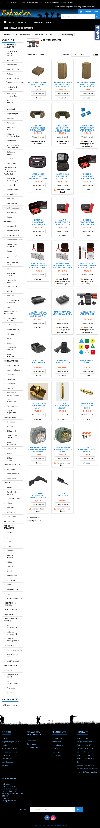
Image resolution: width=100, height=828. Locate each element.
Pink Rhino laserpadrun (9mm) (87, 406)
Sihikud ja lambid (11, 274)
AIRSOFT (8, 221)
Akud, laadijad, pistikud (13, 263)
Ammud (10, 426)
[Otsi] (80, 16)
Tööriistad (11, 384)
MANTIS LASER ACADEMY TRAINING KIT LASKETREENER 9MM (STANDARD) (87, 266)
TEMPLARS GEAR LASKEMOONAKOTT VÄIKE (62, 449)
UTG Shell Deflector (62, 494)
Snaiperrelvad (13, 235)
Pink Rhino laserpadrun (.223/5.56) (62, 406)
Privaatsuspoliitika (9, 752)
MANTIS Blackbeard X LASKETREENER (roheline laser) (87, 223)
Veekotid (10, 508)
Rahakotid (11, 512)
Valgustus (11, 379)
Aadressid (56, 748)
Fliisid (9, 542)
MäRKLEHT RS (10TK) (87, 361)
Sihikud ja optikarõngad (12, 179)
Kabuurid (10, 199)
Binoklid (10, 388)
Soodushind (7, 759)
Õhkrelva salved (10, 459)
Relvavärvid (11, 123)
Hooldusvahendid (14, 598)
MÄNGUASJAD (13, 661)
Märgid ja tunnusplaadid (13, 640)
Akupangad (12, 163)
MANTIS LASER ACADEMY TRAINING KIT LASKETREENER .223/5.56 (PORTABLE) (38, 267)
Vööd (9, 585)
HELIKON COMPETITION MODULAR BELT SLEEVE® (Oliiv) (62, 129)
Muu (8, 307)
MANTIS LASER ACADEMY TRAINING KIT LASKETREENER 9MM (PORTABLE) (62, 266)
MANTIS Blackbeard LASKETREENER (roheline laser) (38, 223)
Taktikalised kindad (12, 88)
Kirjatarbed (11, 141)
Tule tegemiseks (12, 400)
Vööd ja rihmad (10, 101)
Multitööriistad (13, 329)
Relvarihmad (12, 65)
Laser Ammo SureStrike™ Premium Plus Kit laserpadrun (38, 177)
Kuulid (9, 251)
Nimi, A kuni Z (81, 54)
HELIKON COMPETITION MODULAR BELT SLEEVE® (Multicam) (38, 130)
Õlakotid (10, 503)
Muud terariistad (11, 355)
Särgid (9, 532)
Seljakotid (11, 487)
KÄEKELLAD (9, 521)
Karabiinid (11, 118)
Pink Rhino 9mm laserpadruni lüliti (38, 406)
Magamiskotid (13, 365)
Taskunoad (11, 325)
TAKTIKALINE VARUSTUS (10, 46)
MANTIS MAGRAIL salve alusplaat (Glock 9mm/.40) (38, 314)
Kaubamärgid (10, 699)
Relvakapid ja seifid (12, 655)
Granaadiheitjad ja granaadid (13, 301)
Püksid (9, 546)
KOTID (7, 483)
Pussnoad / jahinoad (11, 319)
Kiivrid (9, 291)
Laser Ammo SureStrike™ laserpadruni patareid (87, 129)
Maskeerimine (13, 60)
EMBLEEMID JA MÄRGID (10, 620)
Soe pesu (11, 580)
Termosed (11, 688)
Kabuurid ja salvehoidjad (12, 95)
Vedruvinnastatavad (15, 240)
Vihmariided (12, 576)
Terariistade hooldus (11, 349)
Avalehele (8, 40)
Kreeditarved (57, 745)
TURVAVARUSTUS (12, 464)
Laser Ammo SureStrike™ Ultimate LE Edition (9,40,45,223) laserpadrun (62, 179)
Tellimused (56, 742)
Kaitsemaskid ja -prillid (12, 245)
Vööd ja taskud (13, 474)
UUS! (11, 22)
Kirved (9, 343)
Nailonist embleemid (12, 633)
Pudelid (10, 693)
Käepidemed (12, 203)
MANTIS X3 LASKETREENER (62, 361)
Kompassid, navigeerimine (13, 394)
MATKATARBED (11, 361)
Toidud (9, 670)
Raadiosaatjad (13, 69)
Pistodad (10, 338)
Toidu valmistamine (12, 682)
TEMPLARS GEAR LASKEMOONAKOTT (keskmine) (37, 449)
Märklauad (11, 449)
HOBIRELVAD (10, 417)
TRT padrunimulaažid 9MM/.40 (87, 449)
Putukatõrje (12, 406)
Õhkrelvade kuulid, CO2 (12, 436)
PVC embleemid (12, 626)
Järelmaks (31, 744)
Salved (9, 269)
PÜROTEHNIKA (10, 610)
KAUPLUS (50, 22)
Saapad (10, 551)
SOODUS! (21, 22)
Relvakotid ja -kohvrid (13, 493)
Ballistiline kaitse (11, 153)
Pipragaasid (12, 478)
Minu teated (57, 755)
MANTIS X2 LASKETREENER (37, 361)
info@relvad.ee (90, 772)
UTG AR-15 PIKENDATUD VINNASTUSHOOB (37, 495)
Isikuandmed (57, 738)
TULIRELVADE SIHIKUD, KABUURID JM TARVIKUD (10, 171)
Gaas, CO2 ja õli (12, 256)
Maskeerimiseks (13, 589)
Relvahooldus (12, 190)
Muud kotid (11, 517)
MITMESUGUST (11, 645)
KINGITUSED (9, 614)
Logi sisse (70, 7)
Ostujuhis (6, 755)
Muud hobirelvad (11, 443)
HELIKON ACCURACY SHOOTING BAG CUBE (38, 84)
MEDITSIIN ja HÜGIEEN (10, 604)
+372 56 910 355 (25, 2)
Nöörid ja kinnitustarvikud (13, 135)
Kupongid (56, 752)
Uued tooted (7, 762)
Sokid (9, 571)
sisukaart (5, 765)
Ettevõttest (36, 22)
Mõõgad (10, 334)
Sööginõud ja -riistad (13, 676)
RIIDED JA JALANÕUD (9, 527)
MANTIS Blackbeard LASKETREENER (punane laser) (87, 177)
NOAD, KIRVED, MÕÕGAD (10, 312)
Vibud (9, 453)
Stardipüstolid (12, 422)
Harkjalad (11, 185)
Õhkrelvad (11, 431)
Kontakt (5, 2)
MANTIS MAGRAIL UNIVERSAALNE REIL (62, 313)
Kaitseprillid (11, 74)
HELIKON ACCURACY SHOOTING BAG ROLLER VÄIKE (87, 84)
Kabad (9, 217)
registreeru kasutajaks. (88, 7)
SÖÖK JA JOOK (10, 666)
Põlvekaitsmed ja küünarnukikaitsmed (15, 80)
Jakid (9, 537)
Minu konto (59, 732)
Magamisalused (13, 370)
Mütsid (9, 562)
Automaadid (12, 226)
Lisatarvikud (12, 287)
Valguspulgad (12, 114)
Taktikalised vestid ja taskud (12, 53)
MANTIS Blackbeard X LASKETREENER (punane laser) (62, 223)
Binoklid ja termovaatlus (12, 128)
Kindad (10, 566)
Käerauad (11, 469)
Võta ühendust (37, 2)
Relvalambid (12, 212)
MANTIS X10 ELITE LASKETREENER (87, 313)
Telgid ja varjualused (11, 412)
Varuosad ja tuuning (11, 281)
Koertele (10, 158)
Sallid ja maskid (10, 556)
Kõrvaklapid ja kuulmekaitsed (13, 146)
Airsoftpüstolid (13, 231)
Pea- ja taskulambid (12, 108)
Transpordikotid (13, 498)
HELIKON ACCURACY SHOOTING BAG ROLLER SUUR (62, 84)
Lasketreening (13, 208)
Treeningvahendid (14, 650)
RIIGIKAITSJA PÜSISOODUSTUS (18, 28)
